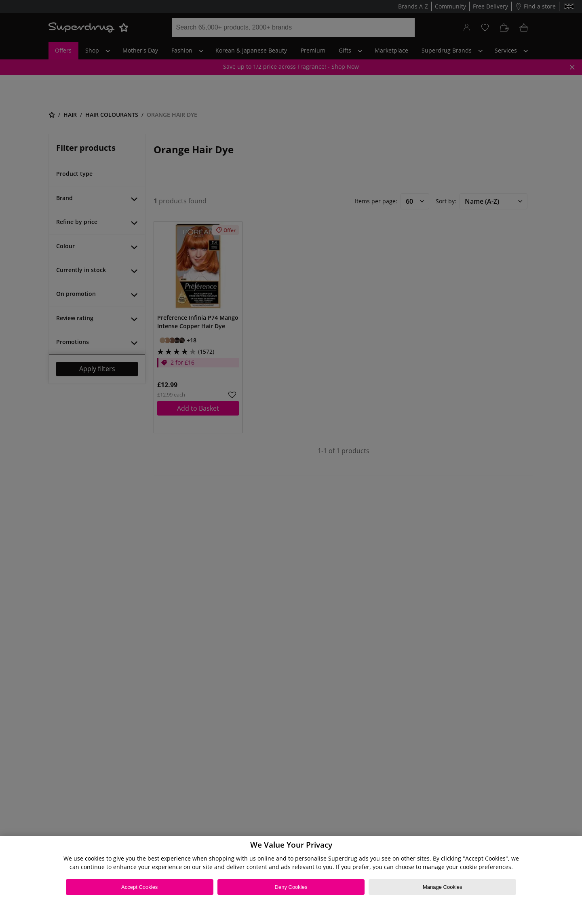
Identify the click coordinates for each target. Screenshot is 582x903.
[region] (291, 869)
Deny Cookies (291, 887)
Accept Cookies (139, 887)
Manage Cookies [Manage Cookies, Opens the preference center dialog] (442, 887)
